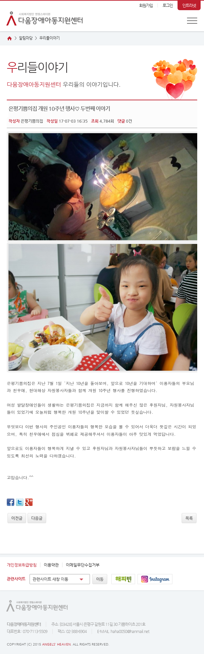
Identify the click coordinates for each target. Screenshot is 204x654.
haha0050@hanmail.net (130, 631)
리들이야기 (49, 38)
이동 (100, 579)
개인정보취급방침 (22, 565)
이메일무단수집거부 (82, 565)
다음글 (36, 518)
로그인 (168, 5)
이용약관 (51, 565)
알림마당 (26, 38)
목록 (189, 518)
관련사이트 (16, 578)
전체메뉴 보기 (192, 21)
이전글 (16, 518)
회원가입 (146, 5)
